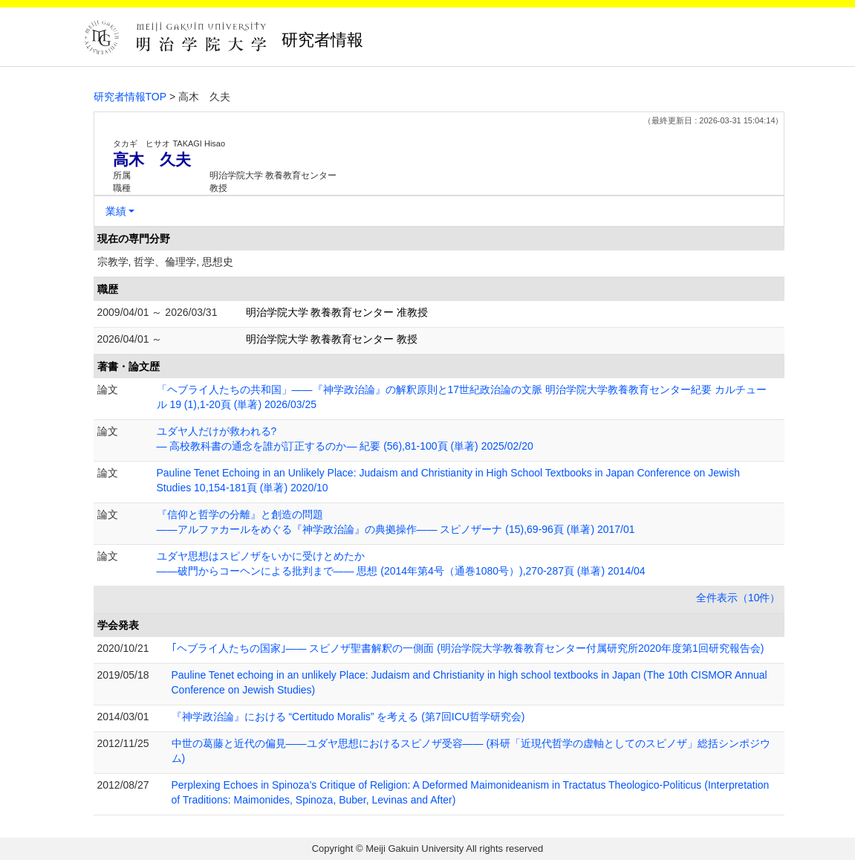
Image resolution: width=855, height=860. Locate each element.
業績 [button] (115, 211)
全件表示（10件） (738, 598)
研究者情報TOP (130, 97)
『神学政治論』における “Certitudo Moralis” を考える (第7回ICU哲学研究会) (348, 716)
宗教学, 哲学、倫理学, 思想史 (165, 262)
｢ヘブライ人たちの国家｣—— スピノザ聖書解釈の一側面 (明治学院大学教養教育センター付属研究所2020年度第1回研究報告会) (468, 648)
